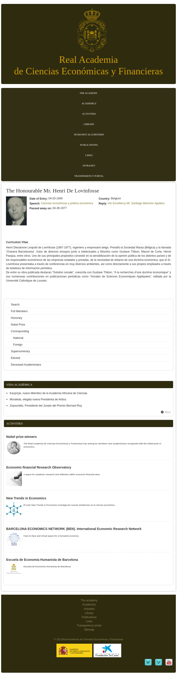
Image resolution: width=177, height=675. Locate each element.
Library (89, 124)
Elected (15, 358)
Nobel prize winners (21, 437)
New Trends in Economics (26, 498)
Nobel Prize (18, 324)
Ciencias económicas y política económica (67, 203)
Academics (89, 103)
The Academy (88, 93)
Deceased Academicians (26, 364)
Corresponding (20, 331)
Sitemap (89, 629)
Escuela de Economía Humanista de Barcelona (42, 560)
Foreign (18, 344)
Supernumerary (20, 351)
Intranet (89, 165)
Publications (89, 144)
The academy (89, 600)
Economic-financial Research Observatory (38, 467)
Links (89, 155)
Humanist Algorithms (89, 134)
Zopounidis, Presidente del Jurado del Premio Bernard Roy (46, 405)
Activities (89, 113)
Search (15, 304)
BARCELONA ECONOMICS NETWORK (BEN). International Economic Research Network (74, 529)
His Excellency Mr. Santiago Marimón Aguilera (136, 203)
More (168, 412)
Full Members (19, 311)
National (18, 338)
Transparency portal (89, 176)
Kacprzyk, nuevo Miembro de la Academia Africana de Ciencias (48, 393)
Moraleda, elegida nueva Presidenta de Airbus (38, 399)
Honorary (16, 318)
